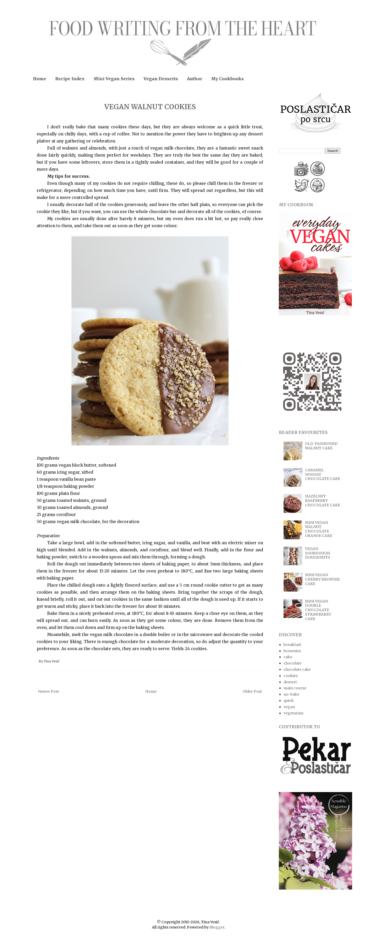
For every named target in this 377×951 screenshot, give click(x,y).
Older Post (252, 691)
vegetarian (293, 713)
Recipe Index (70, 78)
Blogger (216, 927)
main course (295, 688)
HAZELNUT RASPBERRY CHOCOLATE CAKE (322, 500)
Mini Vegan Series (114, 78)
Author (194, 78)
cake (288, 657)
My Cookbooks (227, 78)
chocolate (292, 663)
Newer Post (48, 691)
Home (39, 78)
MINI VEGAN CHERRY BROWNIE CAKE (322, 579)
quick (289, 700)
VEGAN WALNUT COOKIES (150, 106)
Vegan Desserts (160, 78)
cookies (291, 675)
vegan (289, 706)
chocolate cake (297, 669)
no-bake (291, 694)
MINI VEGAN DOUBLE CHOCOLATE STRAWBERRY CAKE (318, 610)
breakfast (292, 644)
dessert (290, 682)
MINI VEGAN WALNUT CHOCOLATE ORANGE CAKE (318, 529)
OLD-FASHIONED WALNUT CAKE (321, 445)
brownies (292, 651)
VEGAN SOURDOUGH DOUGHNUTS (317, 553)
